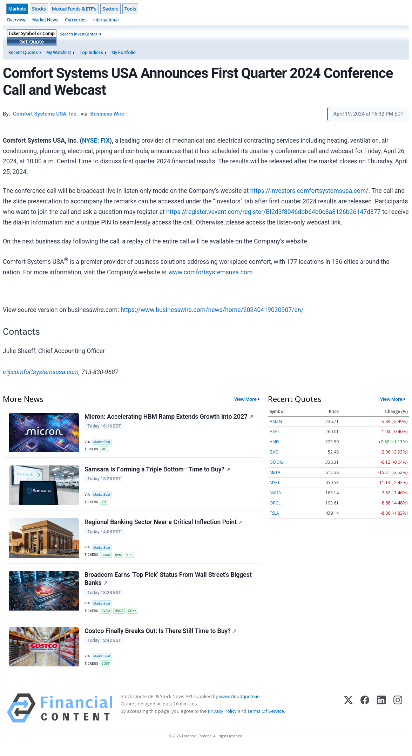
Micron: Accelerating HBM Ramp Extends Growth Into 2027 (169, 417)
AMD (274, 442)
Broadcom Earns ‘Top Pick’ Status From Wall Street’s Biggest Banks (168, 583)
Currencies (75, 20)
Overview (16, 20)
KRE (131, 557)
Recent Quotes (23, 53)
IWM (119, 557)
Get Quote (31, 41)
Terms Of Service (265, 718)
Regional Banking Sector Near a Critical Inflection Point (164, 524)
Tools (130, 9)
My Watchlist (58, 53)
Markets (17, 9)
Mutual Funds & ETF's (74, 9)
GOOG (276, 462)
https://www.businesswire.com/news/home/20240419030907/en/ (212, 309)
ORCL (275, 503)
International (106, 20)
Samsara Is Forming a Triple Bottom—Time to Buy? (158, 470)
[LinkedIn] (381, 714)
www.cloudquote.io (239, 702)
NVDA (120, 615)
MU (104, 449)
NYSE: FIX (96, 140)
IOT (104, 504)
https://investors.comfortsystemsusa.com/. (310, 190)
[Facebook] (365, 714)
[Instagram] (398, 714)
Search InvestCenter (78, 34)
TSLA (274, 513)
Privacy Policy (222, 718)
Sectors (110, 9)
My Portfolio (124, 53)
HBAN (106, 557)
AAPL (275, 432)
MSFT (275, 482)
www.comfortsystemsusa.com (211, 272)
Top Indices (91, 53)
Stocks (39, 9)
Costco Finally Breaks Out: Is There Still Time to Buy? (161, 636)
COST (106, 669)
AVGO (106, 615)
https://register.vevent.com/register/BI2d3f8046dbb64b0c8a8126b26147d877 (273, 211)
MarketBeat (103, 442)
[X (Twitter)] (348, 714)
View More (245, 399)
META (275, 472)
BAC (274, 452)
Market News (45, 20)
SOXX (134, 615)
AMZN (276, 421)
